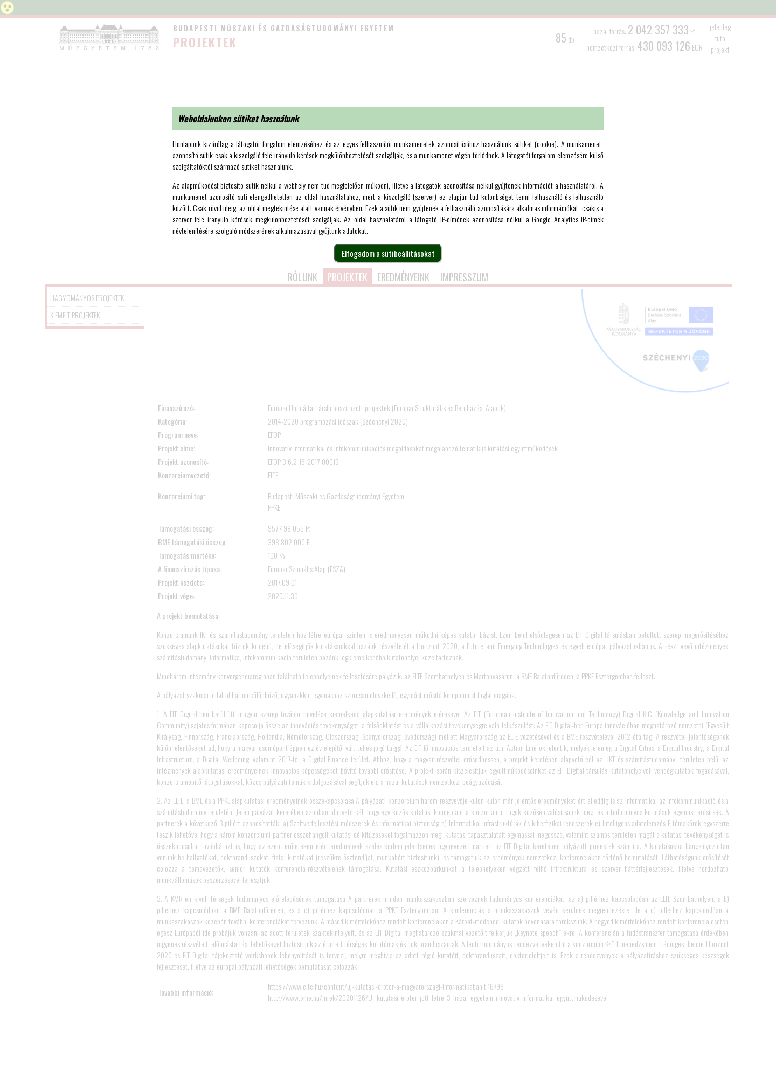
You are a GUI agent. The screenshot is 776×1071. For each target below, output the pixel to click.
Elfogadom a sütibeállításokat (388, 253)
